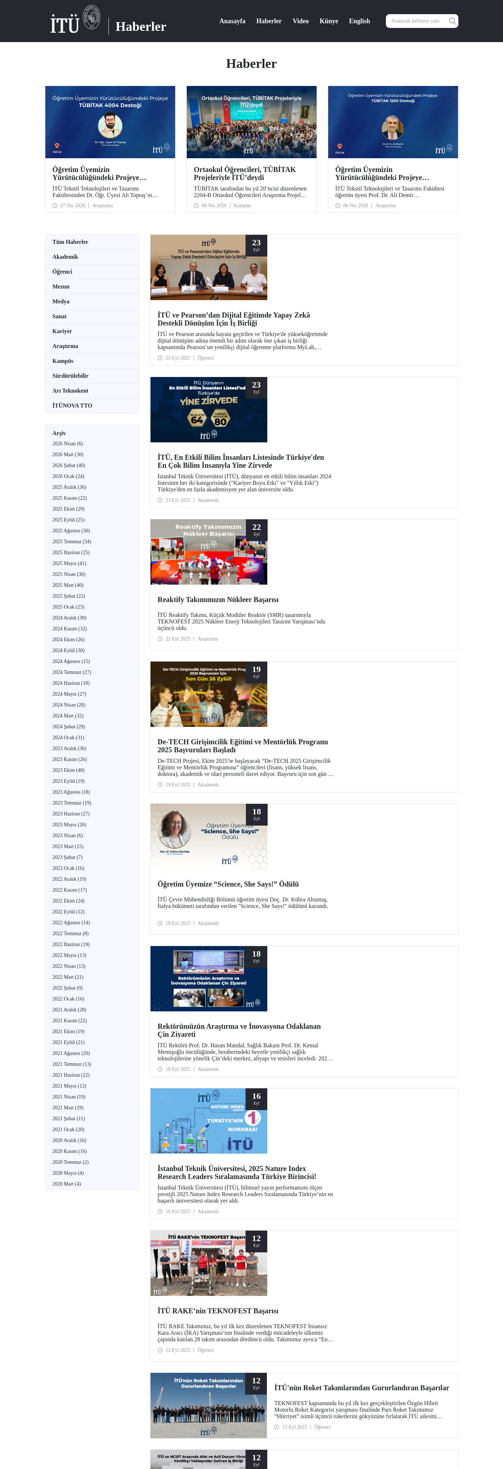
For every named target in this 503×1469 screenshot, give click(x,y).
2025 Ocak (68, 607)
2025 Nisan (69, 574)
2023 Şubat (68, 857)
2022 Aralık (69, 879)
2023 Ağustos (71, 792)
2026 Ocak (68, 476)
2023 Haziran (71, 814)
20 (339, 1007)
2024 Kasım (70, 628)
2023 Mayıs (69, 824)
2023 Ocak (68, 868)
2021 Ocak (68, 1129)
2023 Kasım (70, 759)
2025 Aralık (69, 487)
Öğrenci (63, 272)
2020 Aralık (69, 1140)
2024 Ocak (68, 737)
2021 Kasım (70, 1020)
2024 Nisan (69, 705)
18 (320, 1007)
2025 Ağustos (71, 530)
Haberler (269, 21)
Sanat (60, 316)
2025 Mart (68, 585)
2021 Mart (68, 1107)
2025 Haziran (71, 552)
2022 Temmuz (71, 933)
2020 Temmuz (71, 1162)
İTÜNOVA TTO (72, 405)
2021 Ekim (69, 1031)
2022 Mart (68, 977)
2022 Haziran (71, 944)
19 (330, 1007)
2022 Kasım (70, 890)
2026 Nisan (68, 443)
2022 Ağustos (71, 922)
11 (254, 1007)
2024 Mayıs (69, 694)
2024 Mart (68, 716)
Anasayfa (232, 21)
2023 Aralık (69, 748)
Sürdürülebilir (71, 376)
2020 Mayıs (68, 1173)
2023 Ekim (69, 770)
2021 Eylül (69, 1042)
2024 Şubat (69, 726)
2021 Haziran (71, 1075)
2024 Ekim (69, 639)
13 (273, 1007)
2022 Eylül (69, 911)
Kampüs (63, 361)
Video (301, 21)
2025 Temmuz (72, 541)
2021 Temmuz (72, 1064)
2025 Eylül (69, 520)
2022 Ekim (69, 901)
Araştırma (65, 346)
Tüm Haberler (70, 242)
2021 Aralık (69, 1009)
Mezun (61, 286)
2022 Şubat (68, 988)
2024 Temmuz (72, 672)
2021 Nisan (69, 1097)
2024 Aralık (69, 618)
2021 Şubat (69, 1118)
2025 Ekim (69, 509)
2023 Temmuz (72, 803)
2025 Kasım (70, 498)
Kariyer (62, 331)
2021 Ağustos (71, 1053)
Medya (61, 301)
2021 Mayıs (69, 1086)
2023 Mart (68, 846)
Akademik (65, 257)
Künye (328, 21)
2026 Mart (68, 454)
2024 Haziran (71, 683)
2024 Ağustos (71, 661)
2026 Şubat (69, 465)
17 (311, 1007)
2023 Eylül (69, 781)
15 (292, 1007)
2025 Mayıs (69, 563)
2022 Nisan (69, 966)
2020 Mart (67, 1184)
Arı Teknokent (70, 391)
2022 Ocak (68, 999)
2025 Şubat (69, 596)
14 (282, 1007)
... (246, 1007)
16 (301, 1007)
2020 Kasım (70, 1151)
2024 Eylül (69, 650)
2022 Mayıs (69, 955)
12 (264, 1007)
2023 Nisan (68, 835)
